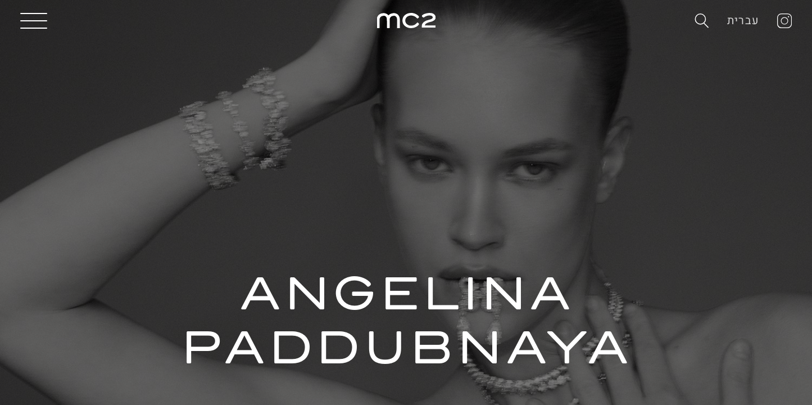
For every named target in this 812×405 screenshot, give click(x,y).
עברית (743, 20)
